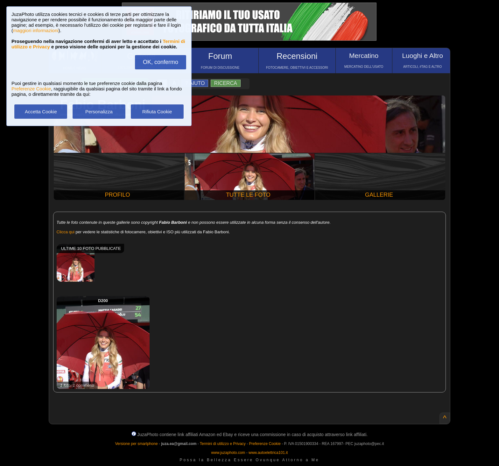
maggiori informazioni (36, 30)
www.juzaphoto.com (228, 452)
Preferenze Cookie (31, 88)
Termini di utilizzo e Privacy (223, 443)
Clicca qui (65, 231)
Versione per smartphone (136, 443)
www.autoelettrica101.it (268, 452)
